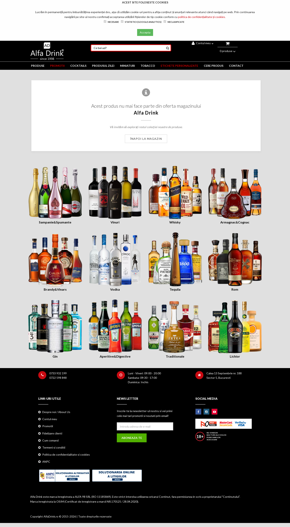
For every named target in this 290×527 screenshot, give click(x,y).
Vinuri (115, 222)
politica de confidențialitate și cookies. (202, 17)
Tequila (175, 289)
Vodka (115, 289)
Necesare (111, 21)
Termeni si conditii (53, 447)
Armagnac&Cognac (234, 222)
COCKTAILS (78, 65)
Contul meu (202, 43)
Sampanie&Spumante (55, 222)
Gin (55, 356)
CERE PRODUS (213, 65)
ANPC (46, 461)
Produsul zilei (103, 65)
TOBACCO (148, 65)
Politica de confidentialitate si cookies (66, 454)
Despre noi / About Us (56, 412)
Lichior (235, 356)
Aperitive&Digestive (115, 356)
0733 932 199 (58, 373)
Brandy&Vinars (55, 289)
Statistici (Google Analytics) (141, 21)
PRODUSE (38, 65)
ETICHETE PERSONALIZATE (179, 65)
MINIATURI (127, 65)
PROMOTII (57, 65)
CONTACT (236, 65)
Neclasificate (174, 21)
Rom (234, 289)
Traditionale (175, 356)
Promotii (47, 426)
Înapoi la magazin (146, 138)
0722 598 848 (58, 377)
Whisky (175, 222)
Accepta (145, 32)
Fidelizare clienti (52, 433)
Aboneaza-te (131, 437)
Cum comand (50, 440)
